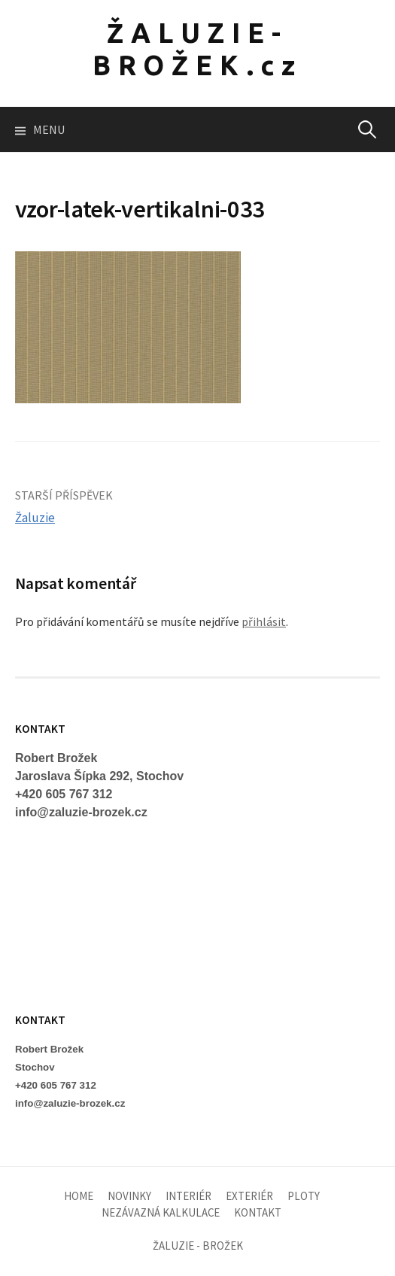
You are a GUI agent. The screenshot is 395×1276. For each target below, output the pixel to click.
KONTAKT (257, 1212)
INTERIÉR (188, 1196)
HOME (78, 1196)
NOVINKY (129, 1196)
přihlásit (264, 621)
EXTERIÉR (249, 1196)
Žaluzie (35, 517)
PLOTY (303, 1196)
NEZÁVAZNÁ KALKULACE (161, 1212)
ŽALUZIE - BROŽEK (198, 1245)
